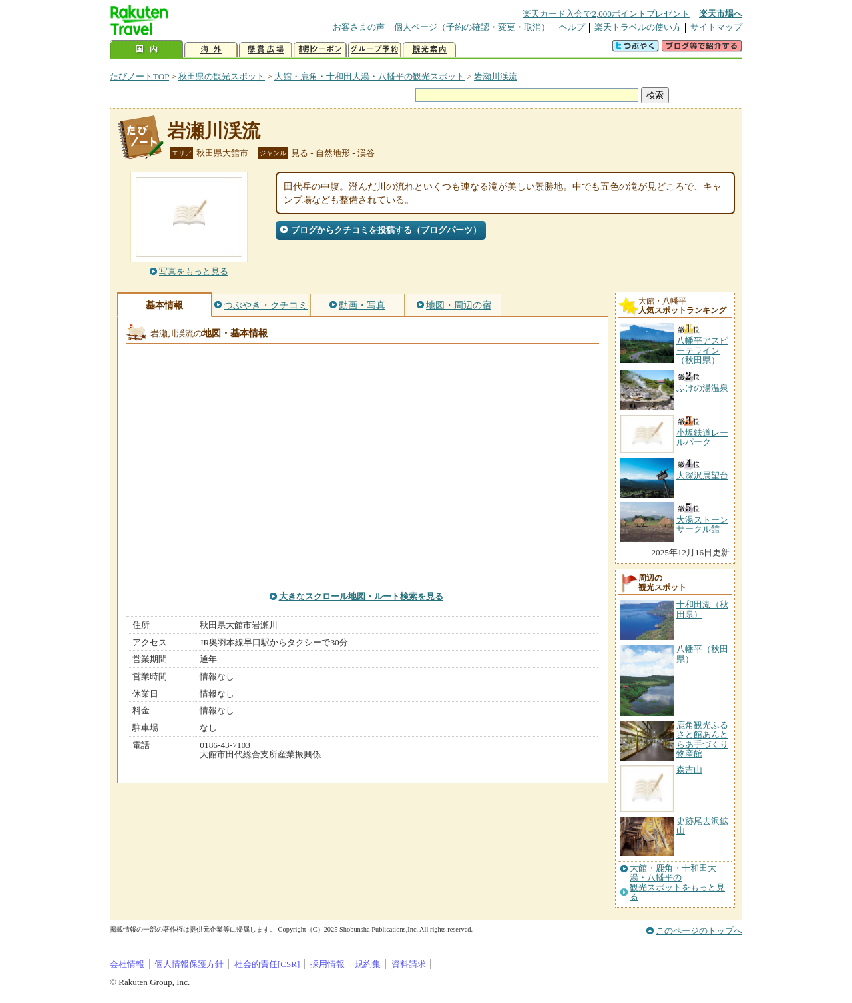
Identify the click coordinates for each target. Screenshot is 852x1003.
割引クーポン (320, 49)
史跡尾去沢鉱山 (702, 825)
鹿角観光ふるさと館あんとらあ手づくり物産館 (702, 739)
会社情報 (127, 964)
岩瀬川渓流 (495, 76)
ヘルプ (572, 27)
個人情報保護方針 (189, 964)
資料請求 (408, 964)
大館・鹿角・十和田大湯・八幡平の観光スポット (369, 76)
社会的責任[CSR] (267, 964)
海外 (211, 49)
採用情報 (327, 964)
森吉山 (689, 770)
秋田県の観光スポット (221, 76)
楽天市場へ (720, 14)
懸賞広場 (265, 49)
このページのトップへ (699, 931)
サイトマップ (716, 27)
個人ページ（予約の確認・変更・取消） (472, 27)
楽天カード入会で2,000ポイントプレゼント (606, 14)
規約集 (368, 964)
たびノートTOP (139, 76)
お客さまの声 (359, 27)
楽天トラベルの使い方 (637, 27)
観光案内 (429, 49)
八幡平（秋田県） (702, 653)
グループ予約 (374, 49)
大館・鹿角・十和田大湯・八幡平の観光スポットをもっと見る (677, 883)
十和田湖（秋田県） (702, 609)
